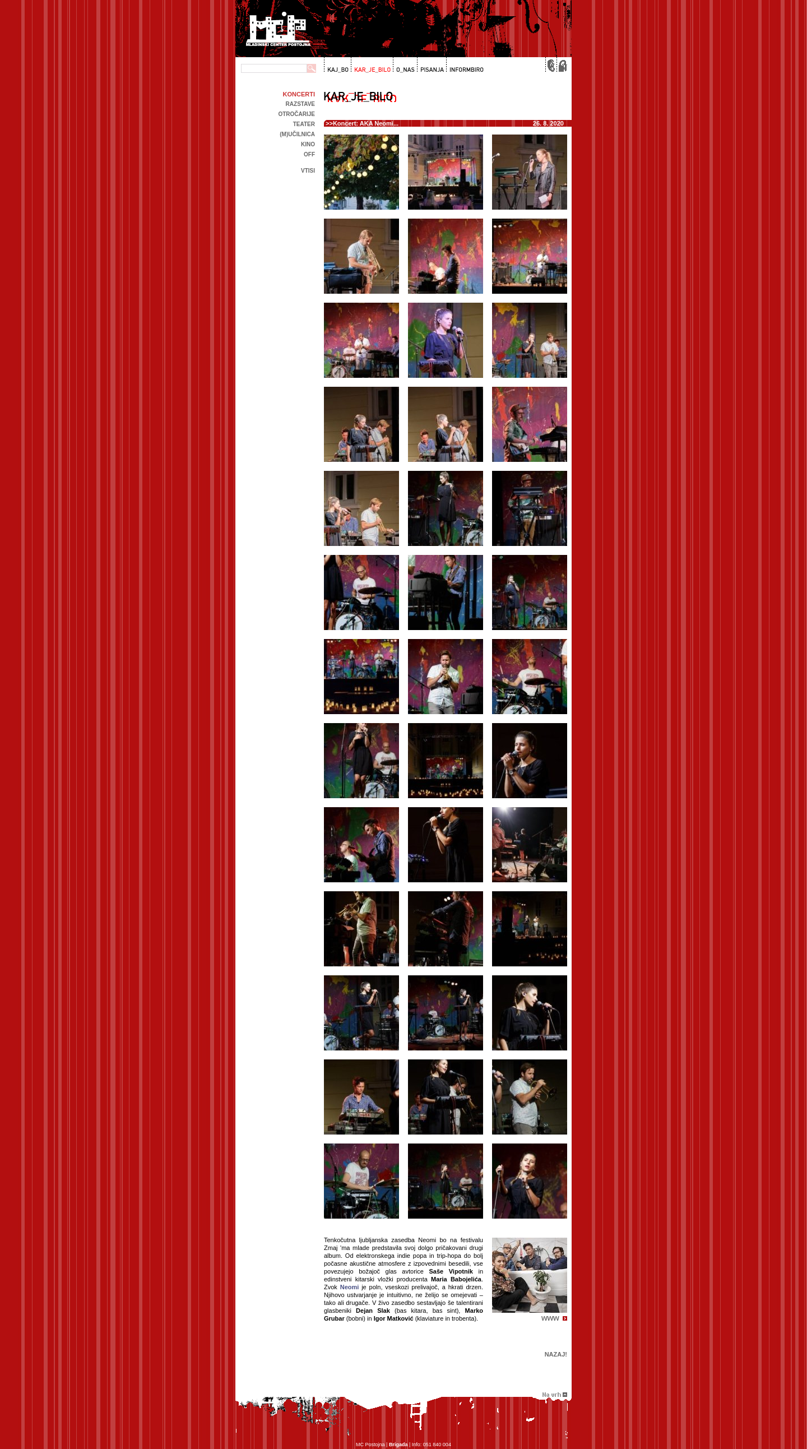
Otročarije (296, 114)
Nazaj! (556, 1354)
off (309, 154)
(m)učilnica (297, 134)
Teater (304, 124)
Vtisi (308, 171)
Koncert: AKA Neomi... (365, 123)
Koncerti (299, 94)
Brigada (398, 1444)
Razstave (300, 104)
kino (308, 144)
